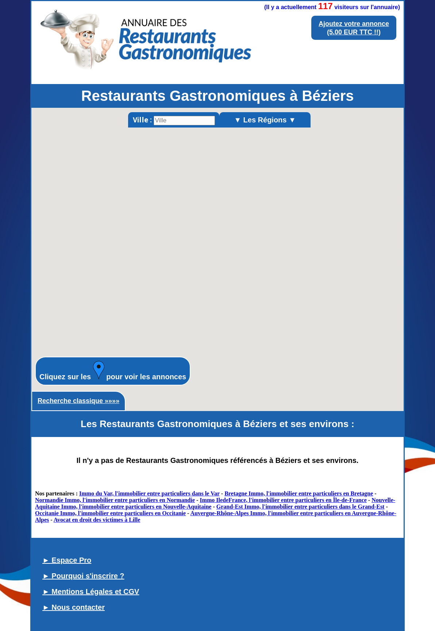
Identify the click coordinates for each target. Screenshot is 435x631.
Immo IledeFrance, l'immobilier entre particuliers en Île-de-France (283, 500)
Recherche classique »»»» (78, 400)
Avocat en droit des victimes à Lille (97, 520)
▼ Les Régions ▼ (265, 120)
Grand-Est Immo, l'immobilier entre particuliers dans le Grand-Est (300, 506)
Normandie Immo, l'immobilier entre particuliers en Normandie (115, 500)
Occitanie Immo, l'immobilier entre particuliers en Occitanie (110, 513)
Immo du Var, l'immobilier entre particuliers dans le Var (149, 493)
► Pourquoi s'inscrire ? (83, 576)
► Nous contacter (73, 607)
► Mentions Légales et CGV (90, 592)
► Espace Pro (66, 560)
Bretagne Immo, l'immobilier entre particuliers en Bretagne (298, 493)
